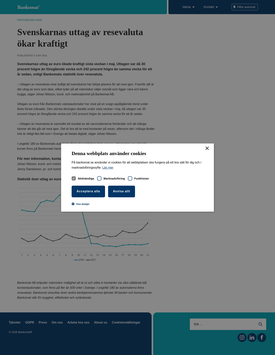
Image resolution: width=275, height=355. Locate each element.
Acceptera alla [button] (88, 191)
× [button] (207, 148)
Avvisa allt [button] (121, 191)
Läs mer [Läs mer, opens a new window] (107, 167)
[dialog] (137, 177)
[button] (81, 204)
